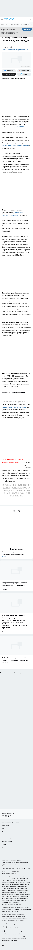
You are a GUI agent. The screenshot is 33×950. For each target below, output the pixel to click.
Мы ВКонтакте (25, 24)
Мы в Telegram (15, 24)
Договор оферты (6, 825)
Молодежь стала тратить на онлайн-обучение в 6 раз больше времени (16, 554)
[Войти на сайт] (30, 19)
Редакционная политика (8, 838)
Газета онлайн (5, 24)
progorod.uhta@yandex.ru (8, 876)
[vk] (14, 511)
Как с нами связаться (7, 841)
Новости (4, 854)
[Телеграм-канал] (24, 74)
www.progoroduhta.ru (16, 860)
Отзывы (4, 844)
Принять (27, 29)
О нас (3, 847)
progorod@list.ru (11, 873)
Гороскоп (4, 831)
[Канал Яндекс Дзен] (9, 74)
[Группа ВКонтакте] (9, 70)
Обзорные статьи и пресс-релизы (10, 822)
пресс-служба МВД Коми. (18, 127)
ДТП (3, 828)
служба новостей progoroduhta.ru (15, 50)
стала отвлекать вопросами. (19, 317)
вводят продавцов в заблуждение (15, 145)
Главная (4, 851)
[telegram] (19, 511)
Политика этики (6, 835)
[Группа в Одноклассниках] (6, 816)
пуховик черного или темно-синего (14, 407)
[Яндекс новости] (24, 70)
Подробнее (13, 940)
